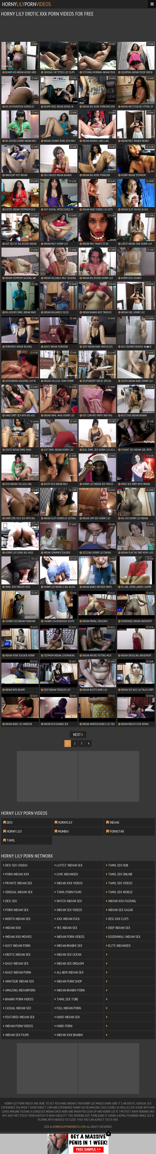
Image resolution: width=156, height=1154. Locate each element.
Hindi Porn (63, 1026)
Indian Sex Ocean (68, 954)
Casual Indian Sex (17, 1008)
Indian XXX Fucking (121, 901)
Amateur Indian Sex (18, 981)
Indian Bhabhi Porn (70, 990)
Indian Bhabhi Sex (68, 945)
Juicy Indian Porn (16, 945)
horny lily (12, 831)
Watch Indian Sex (68, 901)
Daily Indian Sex (15, 963)
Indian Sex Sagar (119, 909)
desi (8, 822)
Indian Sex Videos (68, 909)
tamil (9, 840)
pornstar (115, 831)
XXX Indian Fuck (67, 918)
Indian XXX (12, 927)
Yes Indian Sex (66, 927)
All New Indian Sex (69, 972)
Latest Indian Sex (68, 865)
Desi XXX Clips (117, 918)
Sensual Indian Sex (17, 892)
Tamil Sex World (119, 892)
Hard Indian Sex (67, 1017)
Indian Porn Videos (69, 936)
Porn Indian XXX (16, 874)
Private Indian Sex (17, 883)
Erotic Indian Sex (16, 954)
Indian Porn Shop (68, 981)
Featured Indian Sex (19, 1017)
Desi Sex (10, 901)
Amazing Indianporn (19, 990)
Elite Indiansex (118, 945)
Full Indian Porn (68, 1008)
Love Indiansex (66, 874)
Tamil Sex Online (119, 874)
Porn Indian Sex (15, 909)
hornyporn (26, 4)
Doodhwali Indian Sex (123, 936)
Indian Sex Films (16, 1034)
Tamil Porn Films (68, 892)
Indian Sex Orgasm (69, 963)
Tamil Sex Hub (117, 865)
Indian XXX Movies (17, 936)
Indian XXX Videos (69, 883)
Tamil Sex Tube (66, 999)
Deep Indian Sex (118, 927)
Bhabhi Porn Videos (18, 999)
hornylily (63, 822)
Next (78, 734)
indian (112, 822)
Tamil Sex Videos (119, 883)
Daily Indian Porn (17, 972)
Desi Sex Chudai (15, 865)
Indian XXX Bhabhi (69, 1034)
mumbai (62, 831)
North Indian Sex (16, 918)
